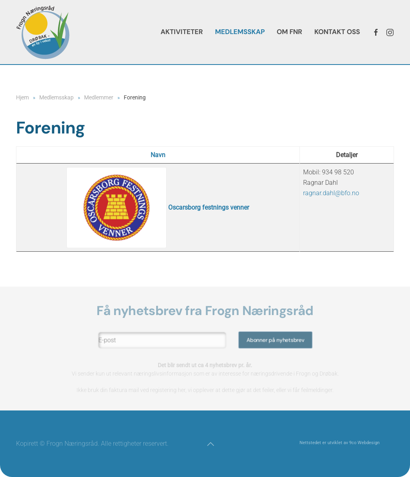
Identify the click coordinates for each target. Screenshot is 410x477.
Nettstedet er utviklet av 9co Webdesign (339, 442)
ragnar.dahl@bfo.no (331, 193)
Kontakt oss (337, 31)
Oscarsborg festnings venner (157, 207)
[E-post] (163, 340)
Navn (158, 155)
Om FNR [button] (289, 31)
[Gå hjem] (43, 32)
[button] (210, 444)
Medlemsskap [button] (240, 31)
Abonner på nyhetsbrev (273, 340)
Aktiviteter (182, 31)
